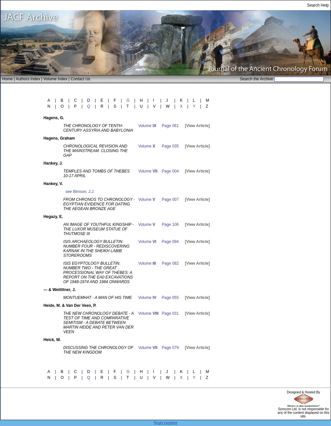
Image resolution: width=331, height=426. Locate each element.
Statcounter (165, 423)
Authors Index (28, 79)
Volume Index (55, 79)
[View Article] (197, 125)
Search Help (318, 5)
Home (7, 79)
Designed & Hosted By (303, 392)
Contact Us (80, 79)
